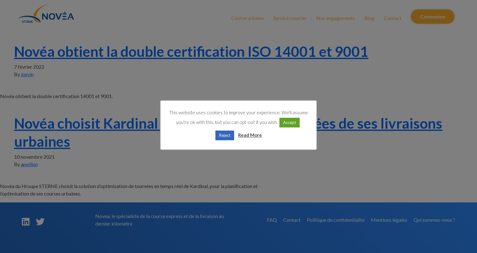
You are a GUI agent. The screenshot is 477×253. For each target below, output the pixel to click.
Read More (250, 135)
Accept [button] (289, 122)
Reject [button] (224, 135)
